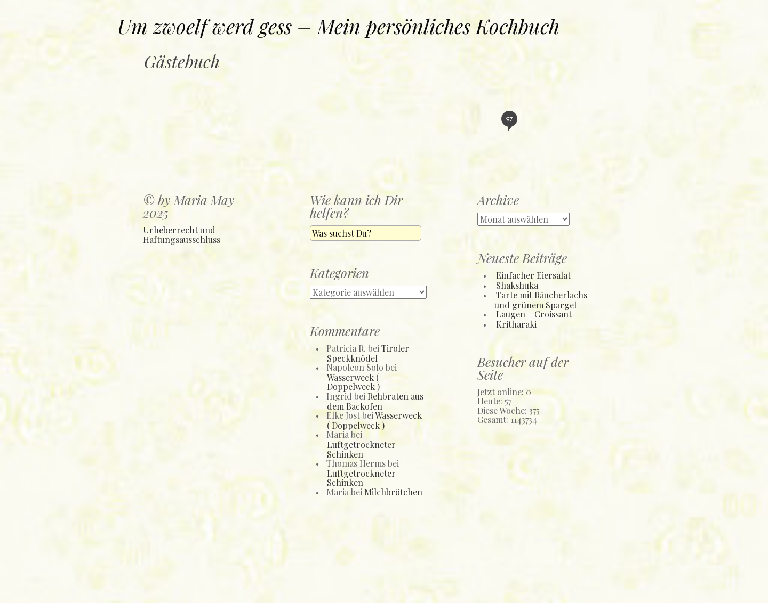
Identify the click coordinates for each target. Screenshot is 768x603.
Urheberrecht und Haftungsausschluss (181, 234)
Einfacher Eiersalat (533, 275)
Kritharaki (516, 324)
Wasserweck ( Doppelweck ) (353, 382)
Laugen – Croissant (534, 314)
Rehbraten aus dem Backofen (375, 401)
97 (509, 121)
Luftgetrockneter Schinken (361, 449)
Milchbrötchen (393, 492)
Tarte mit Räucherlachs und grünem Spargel (540, 300)
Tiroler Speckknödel (368, 353)
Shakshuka (517, 285)
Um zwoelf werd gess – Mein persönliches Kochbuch (338, 25)
